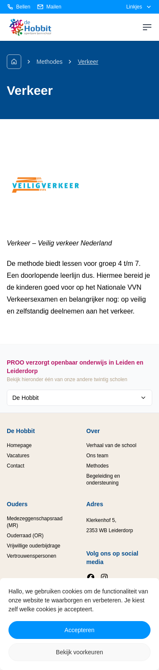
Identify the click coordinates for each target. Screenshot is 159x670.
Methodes (49, 61)
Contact (15, 466)
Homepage (19, 445)
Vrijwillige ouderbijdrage (33, 546)
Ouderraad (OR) (25, 536)
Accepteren (79, 630)
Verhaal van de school (111, 445)
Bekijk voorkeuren (79, 652)
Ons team (97, 456)
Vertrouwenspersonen (31, 556)
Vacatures (18, 456)
